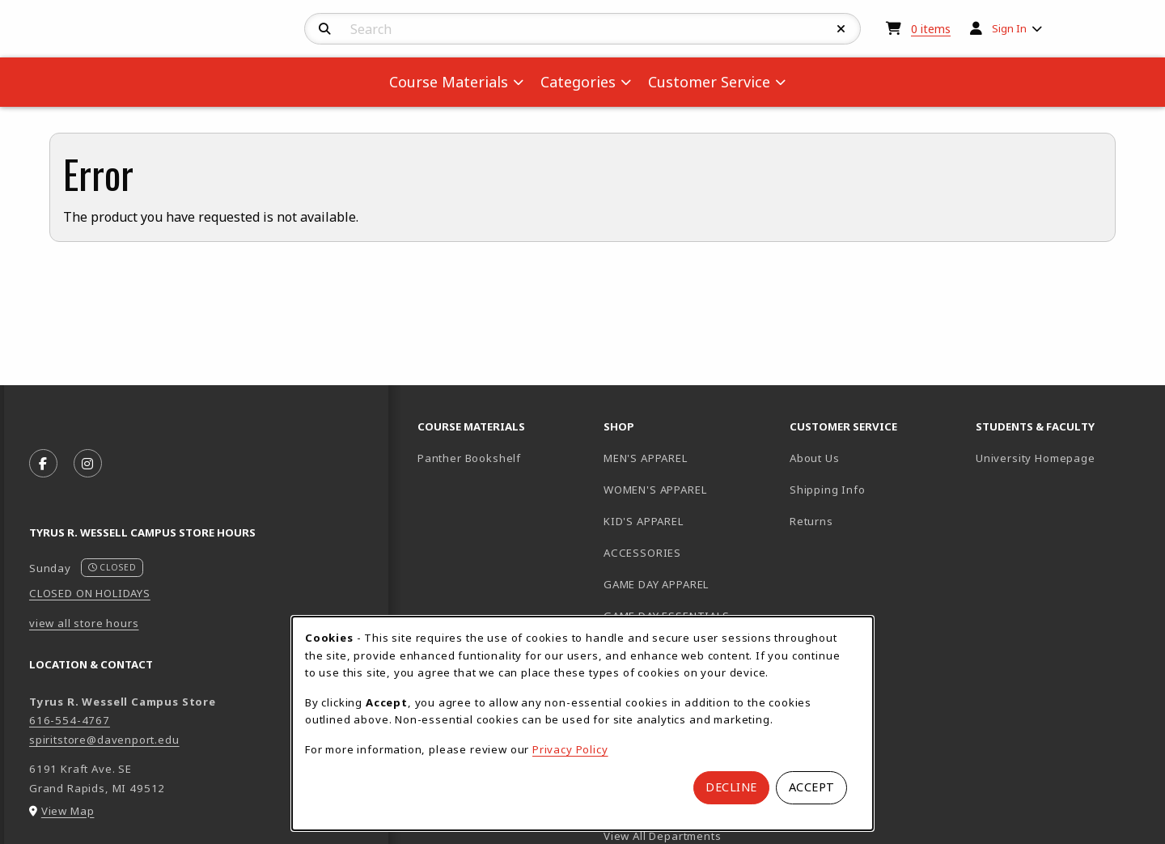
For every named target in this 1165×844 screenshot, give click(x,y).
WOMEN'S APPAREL (655, 489)
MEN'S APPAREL (646, 458)
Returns (811, 521)
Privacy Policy (570, 749)
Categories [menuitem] (578, 81)
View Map (68, 811)
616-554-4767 (69, 720)
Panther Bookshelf (504, 457)
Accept (812, 787)
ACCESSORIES (642, 552)
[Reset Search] (841, 29)
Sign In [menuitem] (1009, 28)
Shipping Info (828, 489)
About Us (815, 458)
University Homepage (1062, 457)
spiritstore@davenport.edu (104, 739)
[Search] (325, 29)
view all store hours (84, 623)
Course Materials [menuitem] (448, 81)
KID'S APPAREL (644, 521)
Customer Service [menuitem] (709, 81)
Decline (731, 787)
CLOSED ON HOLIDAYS (89, 593)
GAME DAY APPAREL (656, 584)
